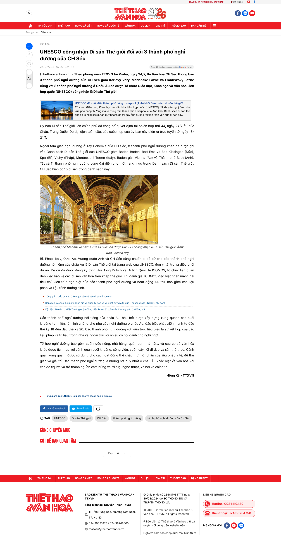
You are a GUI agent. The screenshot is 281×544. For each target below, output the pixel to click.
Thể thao (64, 25)
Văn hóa (130, 25)
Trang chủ (32, 32)
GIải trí (160, 25)
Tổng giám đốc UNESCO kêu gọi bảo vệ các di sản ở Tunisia (78, 296)
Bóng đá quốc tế (108, 25)
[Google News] (171, 68)
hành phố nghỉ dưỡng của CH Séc (168, 418)
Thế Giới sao (178, 25)
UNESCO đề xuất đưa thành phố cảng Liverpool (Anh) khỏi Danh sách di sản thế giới (129, 103)
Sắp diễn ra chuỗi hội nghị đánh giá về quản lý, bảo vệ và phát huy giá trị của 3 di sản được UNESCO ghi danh (105, 303)
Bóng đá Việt (83, 25)
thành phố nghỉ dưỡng (127, 418)
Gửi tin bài (236, 2)
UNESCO (59, 418)
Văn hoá (46, 32)
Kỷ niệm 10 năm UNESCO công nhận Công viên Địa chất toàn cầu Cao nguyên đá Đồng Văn (95, 309)
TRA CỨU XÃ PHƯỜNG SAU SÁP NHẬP (206, 2)
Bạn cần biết (199, 25)
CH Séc (102, 418)
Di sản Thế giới (81, 418)
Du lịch (145, 25)
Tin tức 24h (45, 25)
